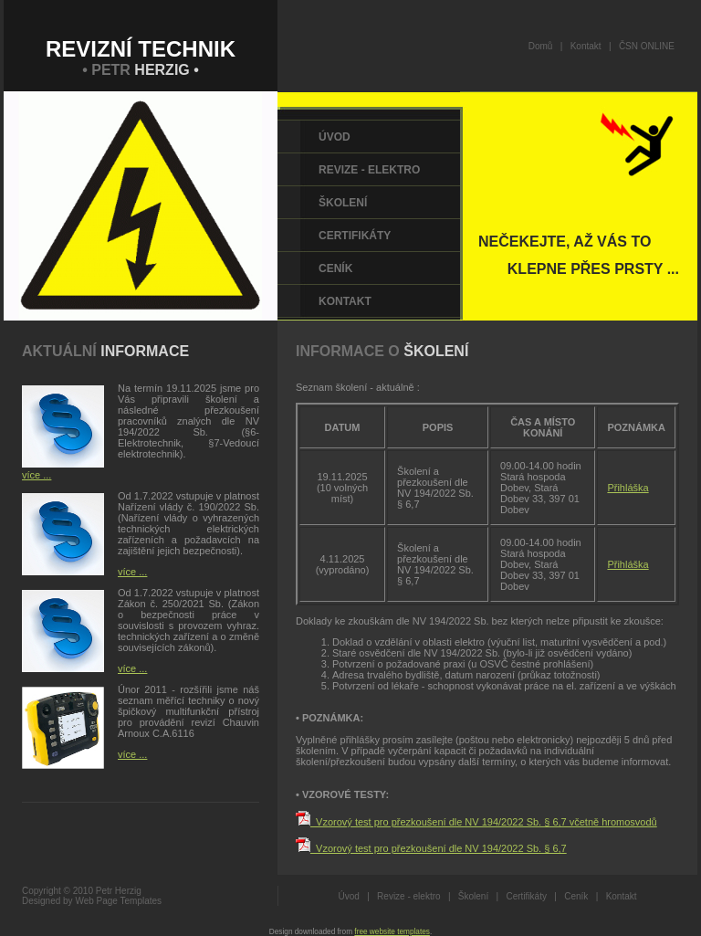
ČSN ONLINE (647, 46)
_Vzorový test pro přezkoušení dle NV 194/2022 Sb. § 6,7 (438, 848)
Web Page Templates (118, 901)
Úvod (334, 137)
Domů (540, 46)
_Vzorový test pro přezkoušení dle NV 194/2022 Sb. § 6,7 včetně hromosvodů (483, 821)
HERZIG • (166, 70)
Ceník (335, 268)
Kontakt (586, 46)
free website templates (392, 932)
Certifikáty (355, 235)
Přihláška (627, 487)
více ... (36, 474)
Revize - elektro (369, 169)
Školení (343, 202)
